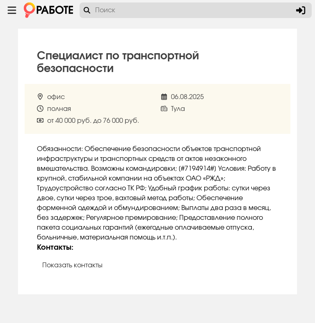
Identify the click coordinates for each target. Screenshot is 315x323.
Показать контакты (72, 265)
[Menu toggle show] (12, 10)
